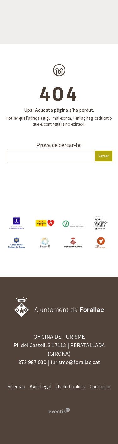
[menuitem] (16, 386)
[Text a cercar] (50, 156)
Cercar (104, 155)
